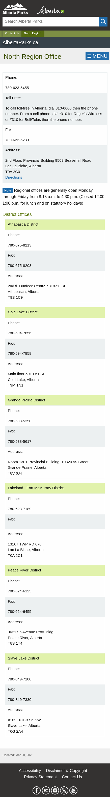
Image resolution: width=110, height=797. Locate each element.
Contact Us (12, 33)
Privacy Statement (40, 777)
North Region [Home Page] (32, 33)
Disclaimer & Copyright (66, 770)
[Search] (51, 21)
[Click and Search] (103, 21)
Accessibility (30, 770)
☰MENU (97, 56)
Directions (13, 177)
